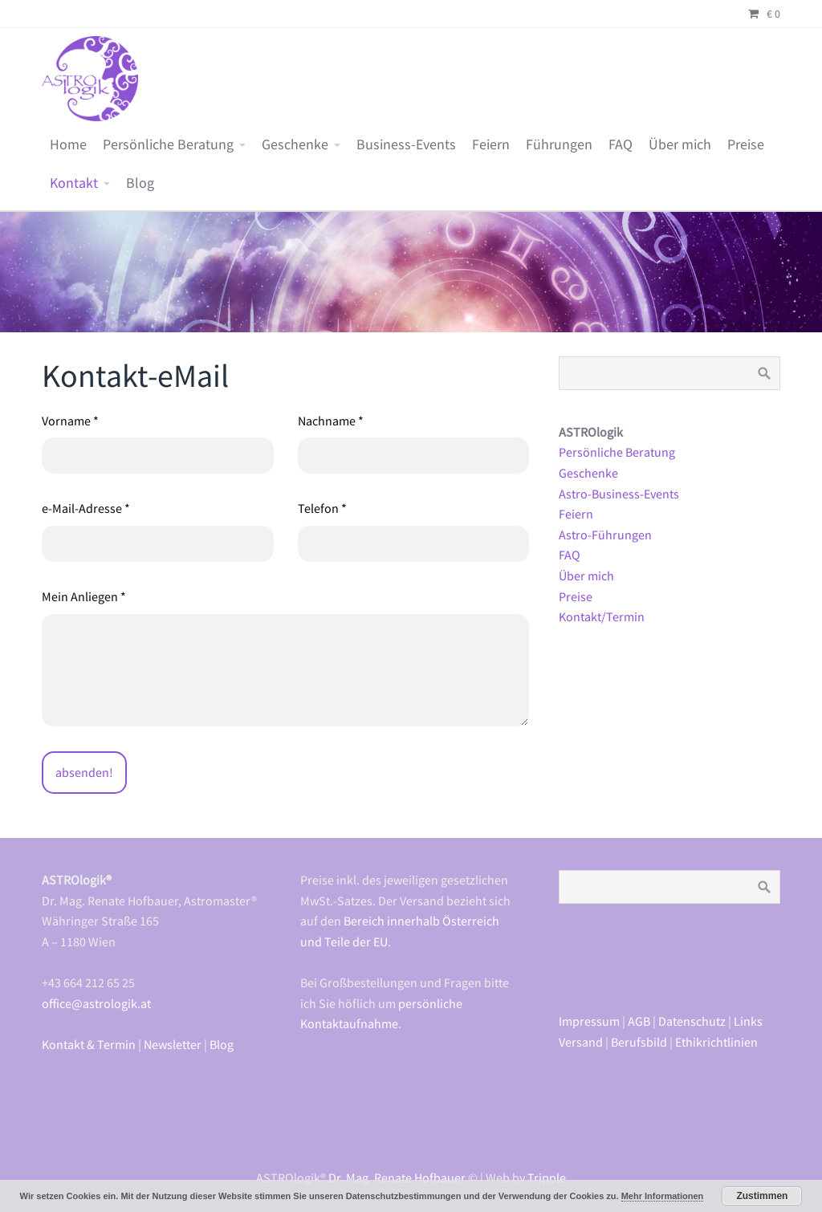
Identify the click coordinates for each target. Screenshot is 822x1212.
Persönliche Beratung (168, 144)
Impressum (589, 1021)
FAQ (620, 144)
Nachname (331, 421)
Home (68, 144)
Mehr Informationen (662, 1196)
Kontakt (74, 183)
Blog (140, 183)
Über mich (680, 144)
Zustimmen (761, 1196)
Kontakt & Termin (89, 1044)
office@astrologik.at (96, 1003)
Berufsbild (639, 1042)
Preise (745, 144)
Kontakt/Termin (602, 616)
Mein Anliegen (84, 596)
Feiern (491, 144)
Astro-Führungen (605, 535)
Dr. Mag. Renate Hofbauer (397, 1177)
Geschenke (295, 144)
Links (748, 1021)
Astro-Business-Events (619, 494)
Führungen (559, 144)
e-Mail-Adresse (86, 508)
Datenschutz (692, 1021)
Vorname (70, 421)
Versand (581, 1042)
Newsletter (172, 1044)
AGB (639, 1021)
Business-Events (406, 144)
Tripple (546, 1177)
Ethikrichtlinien (716, 1042)
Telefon (322, 508)
